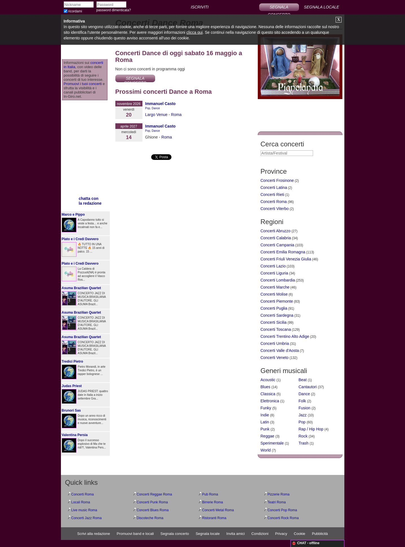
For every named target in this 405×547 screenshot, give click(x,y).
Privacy (281, 534)
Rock (303, 436)
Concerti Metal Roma (218, 510)
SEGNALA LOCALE (321, 7)
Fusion (305, 408)
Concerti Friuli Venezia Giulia (286, 259)
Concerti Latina (274, 187)
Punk (265, 429)
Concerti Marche (275, 287)
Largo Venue (156, 114)
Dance (156, 108)
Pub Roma (210, 494)
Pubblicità (320, 534)
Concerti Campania (277, 245)
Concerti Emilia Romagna (283, 252)
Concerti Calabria (276, 238)
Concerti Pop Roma (282, 510)
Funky (266, 408)
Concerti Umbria (275, 343)
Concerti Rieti (272, 194)
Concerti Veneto (275, 357)
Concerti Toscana (276, 329)
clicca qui (194, 32)
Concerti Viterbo (275, 208)
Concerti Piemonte (277, 301)
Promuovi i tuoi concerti (83, 84)
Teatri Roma (277, 502)
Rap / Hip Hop (311, 429)
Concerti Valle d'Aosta (280, 350)
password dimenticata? (113, 10)
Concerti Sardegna (277, 315)
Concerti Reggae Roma (154, 494)
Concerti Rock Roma (283, 518)
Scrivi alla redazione (93, 534)
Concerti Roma (274, 201)
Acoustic (268, 380)
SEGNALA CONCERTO (279, 8)
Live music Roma (84, 510)
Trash (304, 443)
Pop (147, 108)
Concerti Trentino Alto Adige (285, 336)
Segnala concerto (174, 534)
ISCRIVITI (199, 7)
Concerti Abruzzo (276, 231)
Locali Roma (80, 502)
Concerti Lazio (273, 266)
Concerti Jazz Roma (86, 518)
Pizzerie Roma (279, 494)
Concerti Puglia (274, 308)
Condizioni (259, 534)
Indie (265, 415)
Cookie (299, 534)
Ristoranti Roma (214, 518)
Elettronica (270, 401)
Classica (268, 394)
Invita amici (235, 534)
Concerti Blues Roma (153, 510)
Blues (265, 387)
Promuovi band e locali (135, 534)
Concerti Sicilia (274, 322)
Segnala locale (208, 534)
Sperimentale (272, 443)
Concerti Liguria (274, 273)
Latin (265, 422)
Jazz (303, 415)
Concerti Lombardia (278, 280)
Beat (303, 380)
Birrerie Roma (212, 502)
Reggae (267, 436)
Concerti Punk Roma (152, 502)
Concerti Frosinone (277, 180)
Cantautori (308, 387)
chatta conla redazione (90, 201)
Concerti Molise (274, 294)
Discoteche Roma (150, 518)
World (266, 450)
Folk (302, 401)
